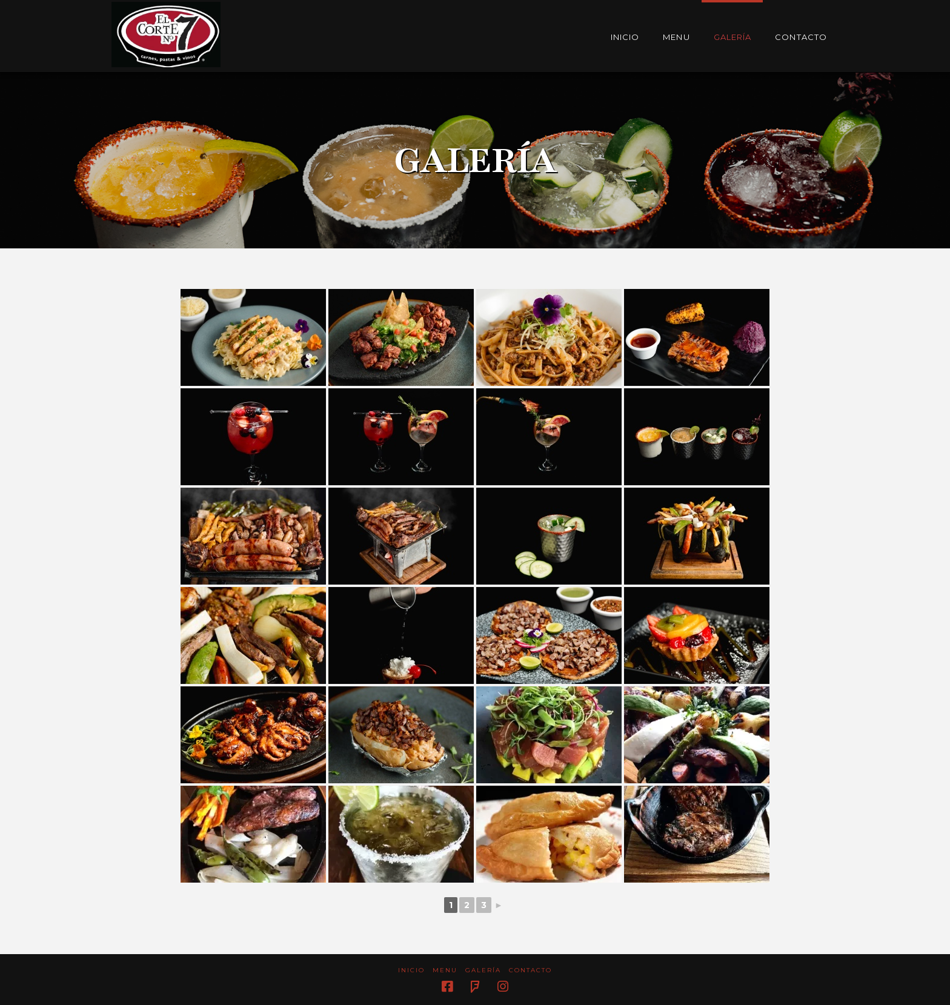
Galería (483, 970)
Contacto (530, 970)
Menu (445, 970)
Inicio (411, 970)
